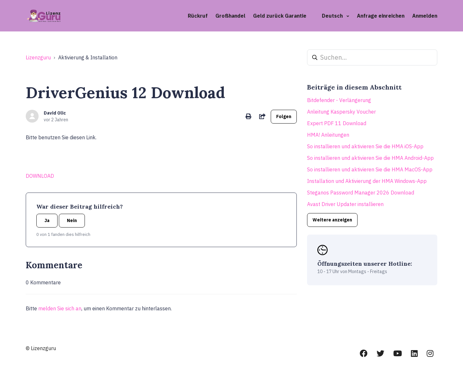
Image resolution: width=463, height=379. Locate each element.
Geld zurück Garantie (279, 16)
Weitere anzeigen (332, 220)
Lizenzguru (38, 57)
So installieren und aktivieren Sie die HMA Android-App (370, 158)
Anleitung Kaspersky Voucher (341, 111)
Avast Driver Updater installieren (345, 204)
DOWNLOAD (40, 176)
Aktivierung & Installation (87, 57)
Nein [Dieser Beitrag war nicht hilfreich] (72, 220)
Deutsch (333, 16)
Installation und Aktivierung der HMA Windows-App (367, 181)
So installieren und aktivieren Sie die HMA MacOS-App (369, 169)
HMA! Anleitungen (328, 135)
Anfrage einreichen (380, 16)
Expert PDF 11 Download (336, 123)
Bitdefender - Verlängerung (339, 100)
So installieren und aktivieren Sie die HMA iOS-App (365, 146)
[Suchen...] (372, 57)
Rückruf (198, 16)
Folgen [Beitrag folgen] (283, 116)
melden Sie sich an (59, 308)
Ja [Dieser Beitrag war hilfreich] (47, 220)
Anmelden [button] (424, 16)
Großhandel (230, 16)
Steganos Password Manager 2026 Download (360, 192)
